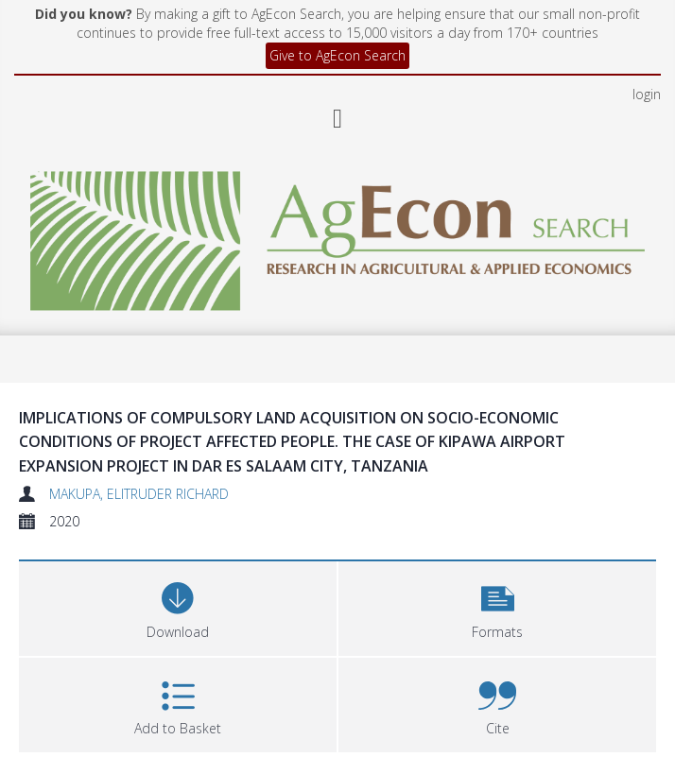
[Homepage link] (337, 160)
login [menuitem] (646, 18)
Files (42, 719)
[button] (497, 531)
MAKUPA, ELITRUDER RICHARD (139, 418)
